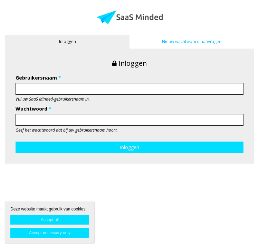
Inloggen (67, 41)
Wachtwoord (33, 108)
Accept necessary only (49, 232)
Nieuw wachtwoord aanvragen (191, 41)
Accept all (50, 219)
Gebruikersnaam (38, 77)
